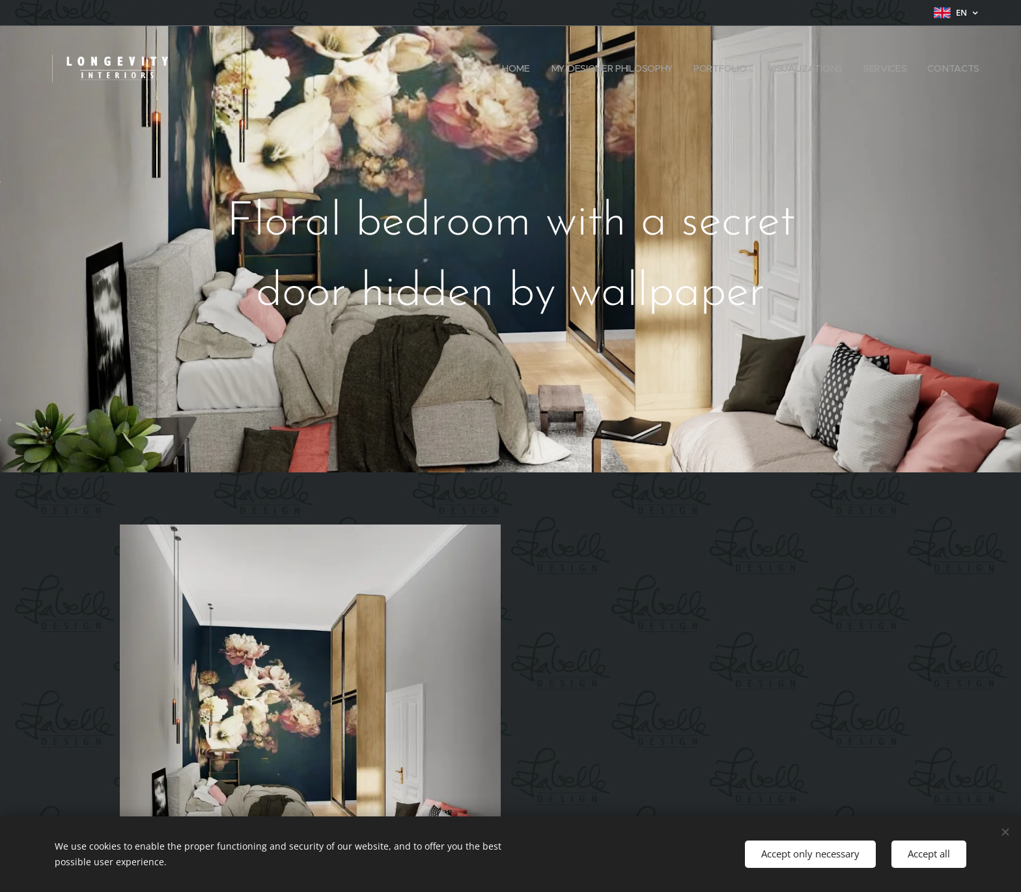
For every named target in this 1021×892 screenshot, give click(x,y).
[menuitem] (516, 68)
